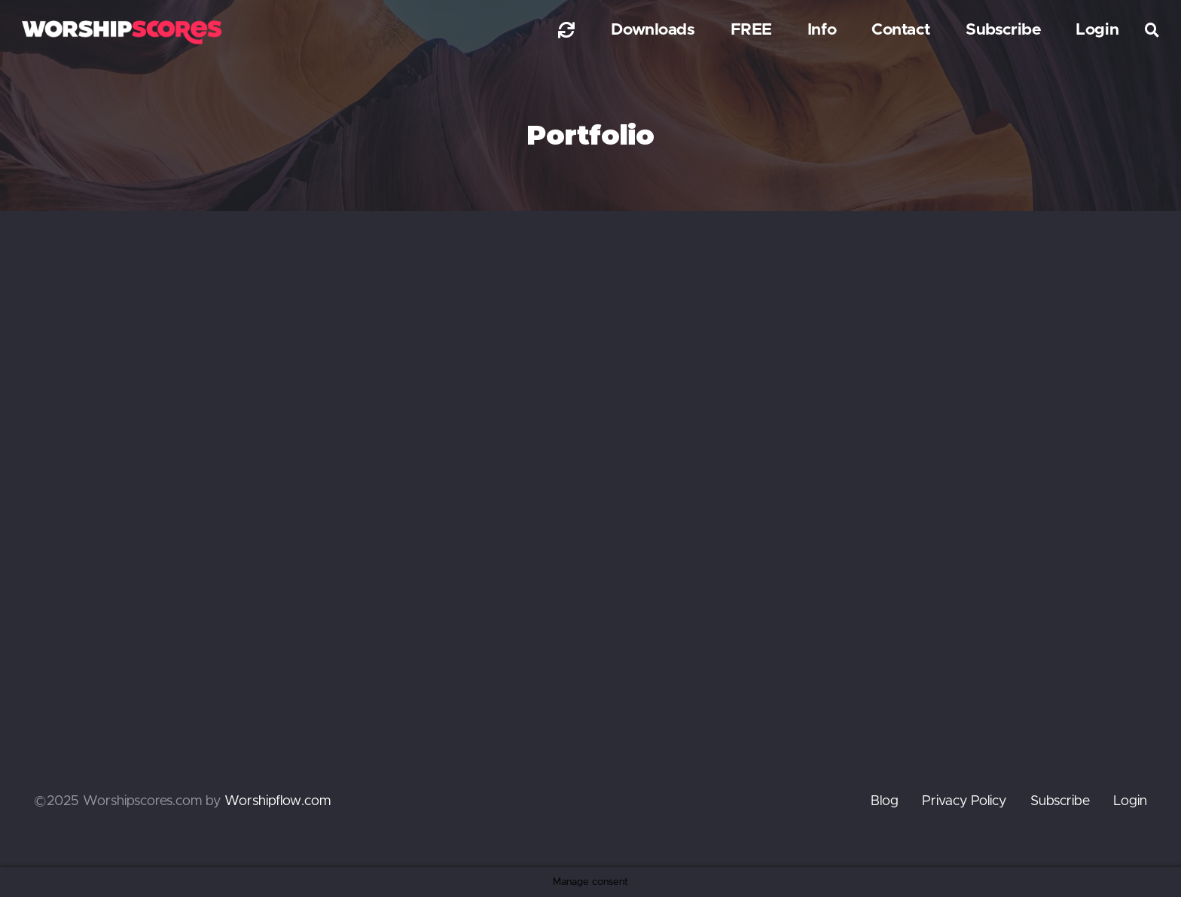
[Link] (566, 30)
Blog (885, 801)
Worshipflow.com (277, 801)
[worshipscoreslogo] (121, 32)
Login (1130, 801)
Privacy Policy (964, 801)
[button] (1152, 30)
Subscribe (1060, 801)
